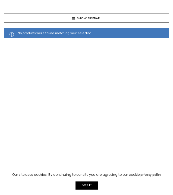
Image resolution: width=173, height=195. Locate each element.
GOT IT (86, 185)
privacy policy (150, 175)
